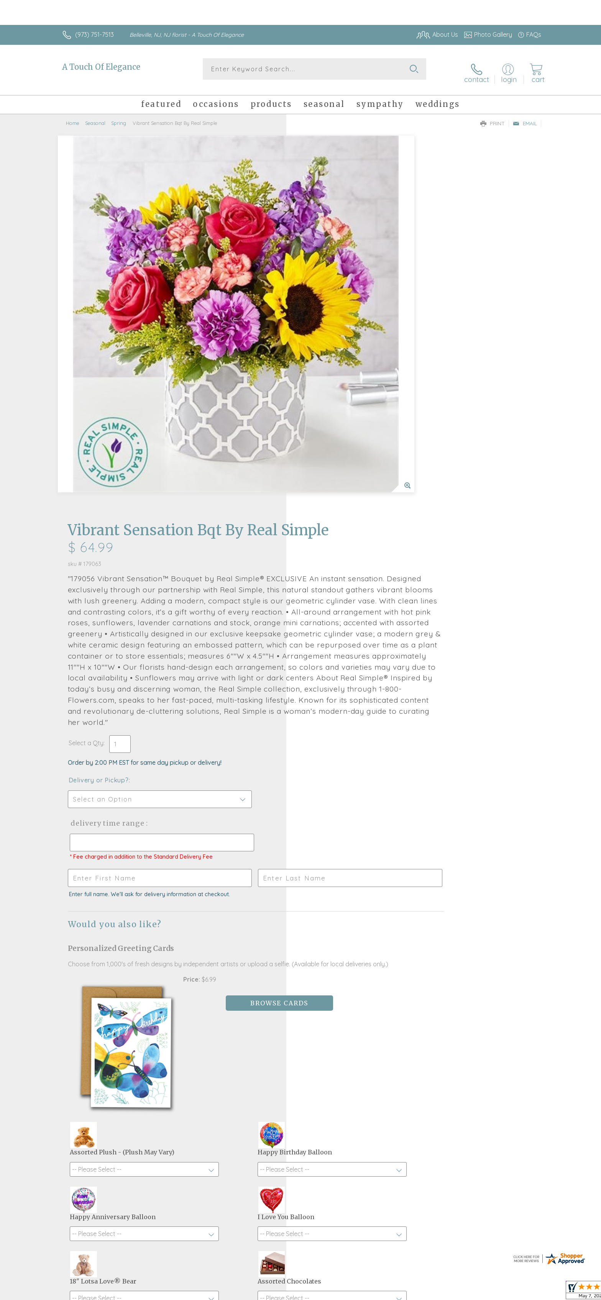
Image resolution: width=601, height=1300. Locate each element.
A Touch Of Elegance (101, 67)
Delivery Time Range (339, 532)
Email (525, 117)
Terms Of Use (373, 1292)
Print (492, 117)
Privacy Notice (418, 1292)
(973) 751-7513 (94, 34)
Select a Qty (318, 452)
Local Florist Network (473, 1292)
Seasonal (95, 117)
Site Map (521, 1292)
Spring (118, 117)
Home (72, 117)
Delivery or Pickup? (331, 489)
